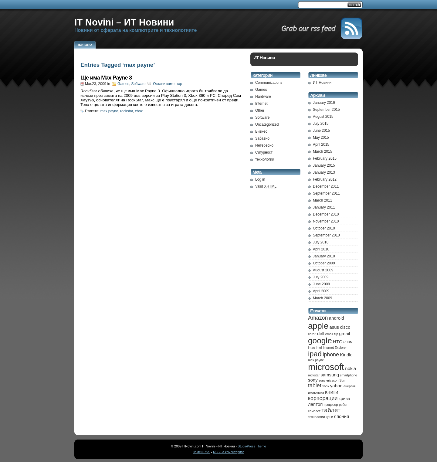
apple (318, 326)
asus (334, 327)
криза (344, 398)
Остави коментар (167, 84)
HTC (337, 341)
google (320, 340)
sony (313, 379)
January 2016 (324, 102)
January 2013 (324, 172)
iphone (331, 355)
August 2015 (323, 116)
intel (319, 347)
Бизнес (261, 131)
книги (331, 392)
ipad (315, 354)
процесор (331, 404)
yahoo (336, 385)
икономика (316, 392)
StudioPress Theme (252, 446)
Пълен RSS (201, 452)
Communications (268, 82)
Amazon (318, 318)
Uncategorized (267, 124)
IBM (350, 342)
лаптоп (315, 404)
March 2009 (322, 298)
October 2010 (324, 228)
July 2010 (320, 242)
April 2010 (321, 249)
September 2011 (326, 193)
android (336, 318)
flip (336, 334)
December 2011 (326, 186)
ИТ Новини (322, 82)
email (329, 334)
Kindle (346, 354)
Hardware (263, 96)
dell (320, 333)
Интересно (264, 145)
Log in (260, 179)
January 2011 (324, 207)
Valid (265, 186)
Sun (342, 380)
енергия (349, 386)
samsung (329, 374)
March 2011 (322, 200)
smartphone (348, 375)
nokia (350, 368)
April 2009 (321, 291)
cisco (345, 327)
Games (123, 84)
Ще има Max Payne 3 (106, 77)
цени (329, 417)
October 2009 (324, 263)
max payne (109, 111)
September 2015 (326, 109)
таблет (330, 410)
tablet (314, 385)
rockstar (126, 111)
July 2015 (320, 123)
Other (259, 110)
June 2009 (321, 284)
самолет (314, 411)
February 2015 (325, 158)
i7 (344, 342)
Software (138, 84)
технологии (264, 159)
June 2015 (321, 130)
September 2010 (326, 235)
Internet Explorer (335, 347)
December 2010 (326, 214)
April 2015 (321, 144)
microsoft (326, 367)
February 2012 (325, 179)
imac (311, 347)
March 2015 (322, 151)
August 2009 (323, 270)
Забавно (262, 138)
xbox (139, 111)
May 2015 (321, 137)
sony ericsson (328, 380)
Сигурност (264, 152)
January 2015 (324, 165)
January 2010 (324, 256)
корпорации (322, 398)
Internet (261, 103)
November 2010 (326, 221)
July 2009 (320, 277)
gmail (344, 333)
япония (341, 416)
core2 (312, 334)
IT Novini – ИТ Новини (124, 22)
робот (343, 404)
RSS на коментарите (228, 452)
